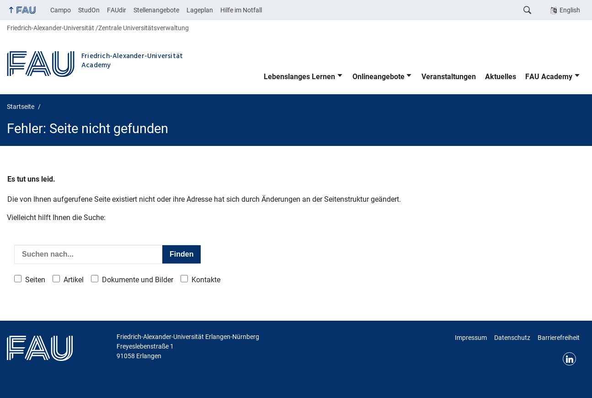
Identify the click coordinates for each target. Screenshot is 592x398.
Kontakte (206, 279)
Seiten (35, 279)
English (570, 10)
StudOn (89, 10)
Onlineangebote (378, 76)
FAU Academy (548, 76)
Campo (60, 10)
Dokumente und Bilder (137, 279)
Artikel (74, 279)
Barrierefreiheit (559, 337)
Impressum (471, 337)
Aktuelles (500, 76)
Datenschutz (512, 337)
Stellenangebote (156, 10)
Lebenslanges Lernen (299, 76)
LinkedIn (569, 359)
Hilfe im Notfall (241, 10)
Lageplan (200, 10)
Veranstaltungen (448, 76)
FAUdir (116, 10)
